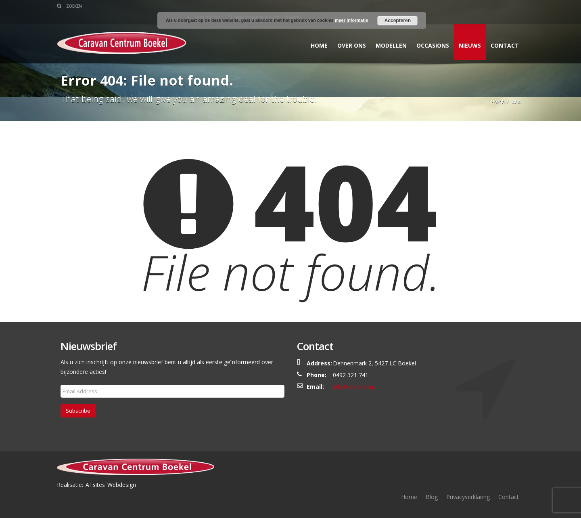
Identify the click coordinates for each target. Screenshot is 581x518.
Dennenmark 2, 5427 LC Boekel (484, 6)
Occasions (429, 34)
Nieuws (466, 34)
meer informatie (351, 20)
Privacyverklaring (468, 497)
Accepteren (398, 20)
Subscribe (78, 410)
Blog (432, 497)
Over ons (348, 34)
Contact (501, 34)
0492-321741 (424, 6)
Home (315, 34)
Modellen (387, 34)
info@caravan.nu (354, 386)
